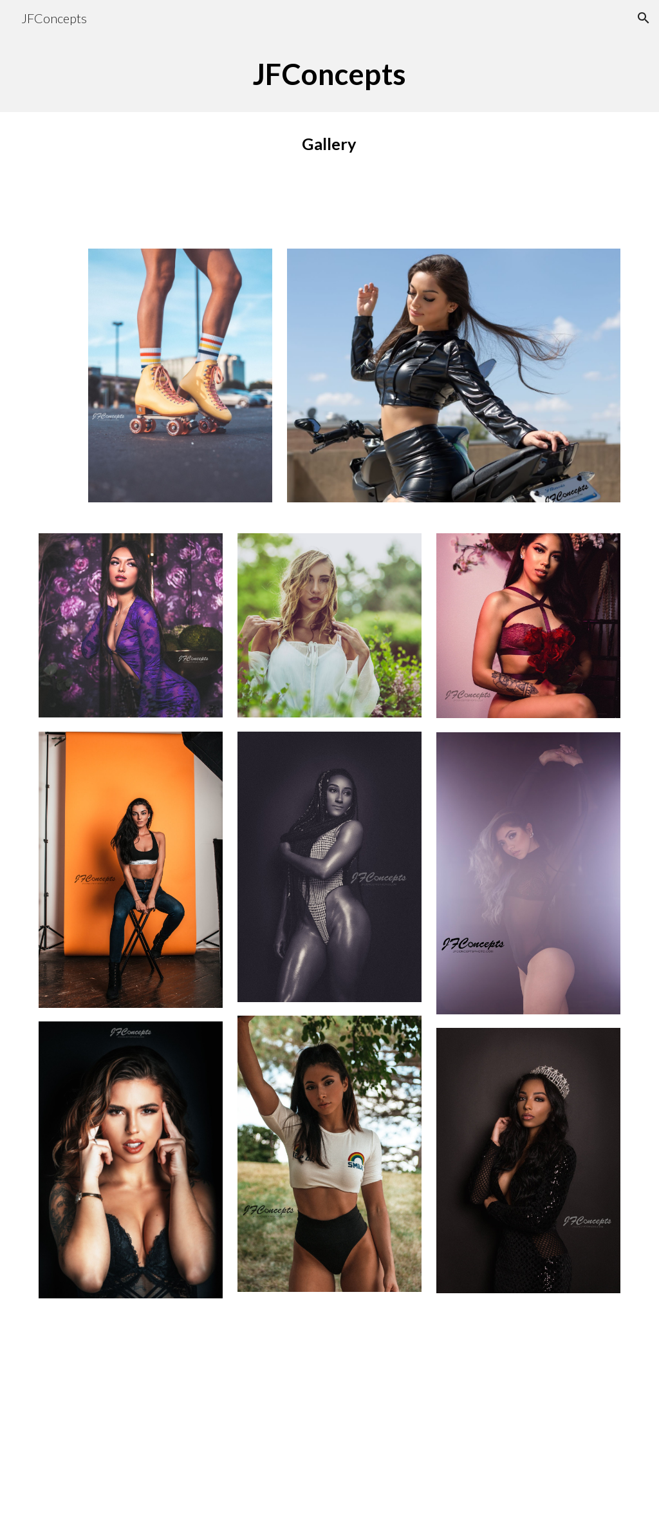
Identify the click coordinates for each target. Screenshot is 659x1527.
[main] (330, 74)
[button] (643, 18)
